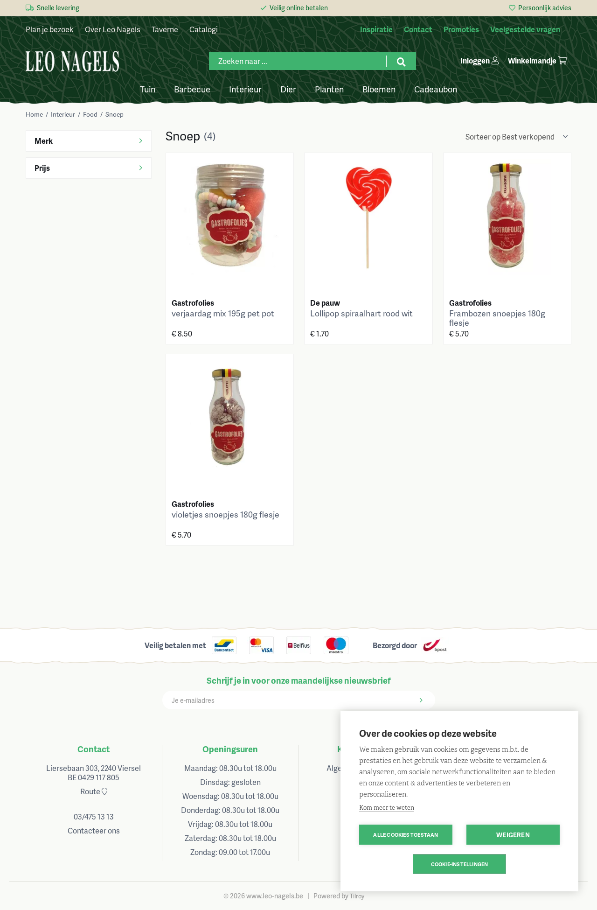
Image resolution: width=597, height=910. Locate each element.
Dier (288, 88)
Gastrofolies (193, 302)
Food (90, 114)
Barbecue (192, 88)
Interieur (245, 88)
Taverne (165, 29)
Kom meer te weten (386, 808)
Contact (93, 749)
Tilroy (357, 896)
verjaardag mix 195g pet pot (223, 313)
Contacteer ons (94, 830)
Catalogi (203, 29)
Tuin (147, 88)
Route (93, 791)
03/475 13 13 (94, 816)
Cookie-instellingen (459, 864)
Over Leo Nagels (112, 29)
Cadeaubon (435, 88)
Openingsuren (230, 749)
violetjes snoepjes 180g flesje (225, 514)
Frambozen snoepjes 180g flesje (497, 317)
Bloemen (379, 88)
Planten (329, 88)
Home (34, 114)
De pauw (325, 302)
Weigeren (513, 834)
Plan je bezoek (50, 29)
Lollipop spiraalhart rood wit (361, 313)
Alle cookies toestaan (405, 834)
